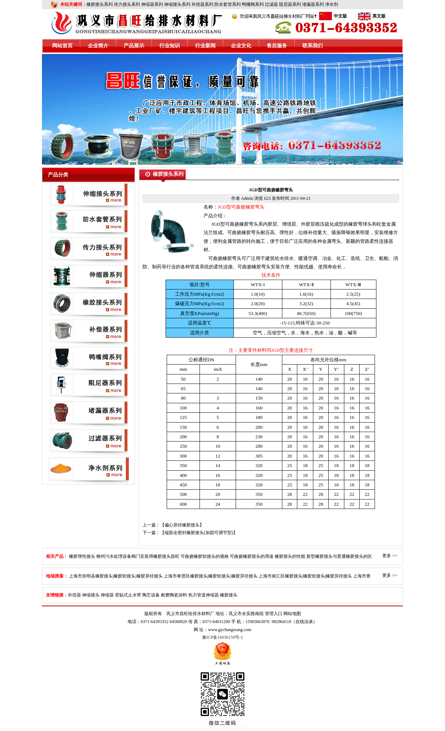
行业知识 (169, 45)
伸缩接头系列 (177, 4)
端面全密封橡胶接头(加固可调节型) (199, 532)
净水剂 (331, 4)
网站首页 (62, 45)
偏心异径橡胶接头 (182, 525)
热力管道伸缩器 (203, 595)
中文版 (340, 16)
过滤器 (271, 4)
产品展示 (134, 45)
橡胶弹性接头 (82, 556)
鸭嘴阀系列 (253, 4)
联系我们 (312, 45)
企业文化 (241, 45)
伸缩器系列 (152, 4)
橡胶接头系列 (99, 4)
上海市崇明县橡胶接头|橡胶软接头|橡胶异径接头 (116, 576)
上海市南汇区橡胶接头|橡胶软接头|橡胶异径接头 (305, 576)
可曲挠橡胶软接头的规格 (205, 556)
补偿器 (74, 595)
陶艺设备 (151, 595)
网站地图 (292, 613)
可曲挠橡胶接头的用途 (252, 556)
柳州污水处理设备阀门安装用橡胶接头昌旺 (137, 556)
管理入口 (273, 613)
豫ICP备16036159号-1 (222, 637)
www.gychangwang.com (229, 629)
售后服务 (277, 45)
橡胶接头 (228, 595)
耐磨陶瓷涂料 (174, 595)
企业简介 (98, 45)
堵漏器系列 (313, 4)
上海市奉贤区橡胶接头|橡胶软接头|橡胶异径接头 (211, 576)
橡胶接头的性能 (290, 556)
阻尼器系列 (290, 4)
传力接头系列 (127, 4)
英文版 (379, 16)
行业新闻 (205, 45)
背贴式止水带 (128, 595)
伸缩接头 (91, 595)
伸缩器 (107, 595)
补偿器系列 (202, 4)
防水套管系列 (227, 4)
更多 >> (389, 555)
